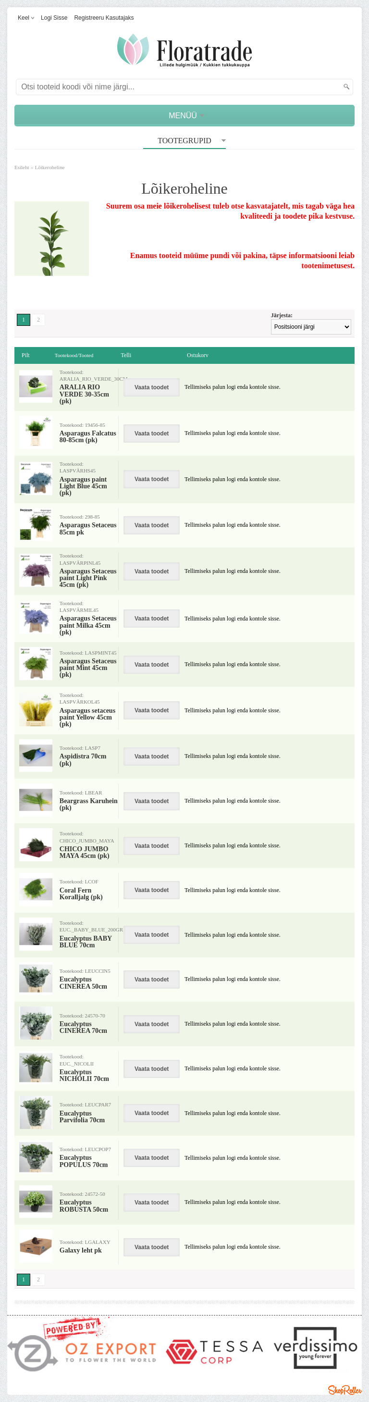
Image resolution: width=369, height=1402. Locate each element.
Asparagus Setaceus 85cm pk (88, 528)
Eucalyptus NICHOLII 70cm (84, 1075)
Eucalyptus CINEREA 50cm (83, 983)
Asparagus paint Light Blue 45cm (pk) (83, 486)
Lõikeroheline (50, 167)
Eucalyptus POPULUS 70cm (84, 1161)
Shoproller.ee (345, 1390)
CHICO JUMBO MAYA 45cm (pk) (85, 852)
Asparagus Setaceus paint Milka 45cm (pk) (88, 625)
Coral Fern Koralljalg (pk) (81, 894)
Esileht (21, 167)
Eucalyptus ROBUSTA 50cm (84, 1206)
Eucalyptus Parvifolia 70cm (82, 1117)
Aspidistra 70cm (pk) (83, 760)
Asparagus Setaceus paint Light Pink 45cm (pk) (88, 578)
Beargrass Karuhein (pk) (89, 804)
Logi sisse (54, 17)
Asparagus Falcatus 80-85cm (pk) (88, 437)
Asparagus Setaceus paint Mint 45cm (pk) (88, 668)
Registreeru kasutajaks (104, 17)
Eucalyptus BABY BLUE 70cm (86, 942)
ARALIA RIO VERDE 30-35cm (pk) (84, 394)
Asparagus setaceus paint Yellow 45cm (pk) (87, 717)
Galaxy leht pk (81, 1250)
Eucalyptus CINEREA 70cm (83, 1027)
